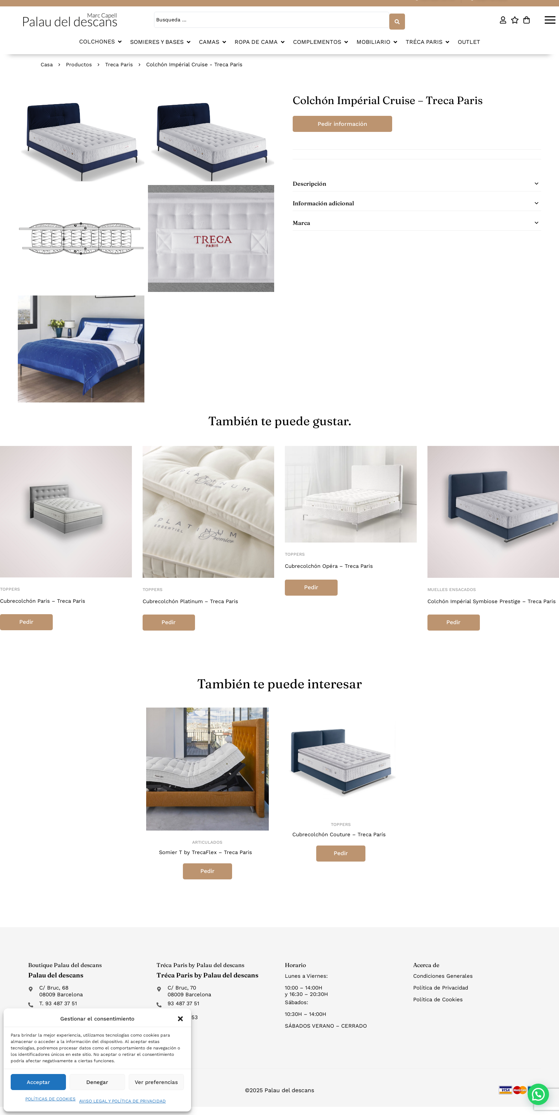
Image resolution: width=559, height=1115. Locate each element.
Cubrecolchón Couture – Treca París (339, 842)
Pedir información (347, 122)
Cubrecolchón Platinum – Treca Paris (195, 599)
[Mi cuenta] (503, 19)
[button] (180, 1018)
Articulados (207, 850)
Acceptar (38, 1082)
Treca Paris (119, 63)
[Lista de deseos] (514, 19)
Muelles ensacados (451, 588)
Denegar (97, 1082)
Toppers (10, 587)
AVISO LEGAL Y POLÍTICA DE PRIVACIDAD (122, 1101)
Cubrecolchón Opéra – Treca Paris (333, 564)
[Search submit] (396, 19)
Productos (79, 63)
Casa (47, 63)
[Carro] (526, 19)
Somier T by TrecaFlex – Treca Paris (205, 860)
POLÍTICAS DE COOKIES (50, 1098)
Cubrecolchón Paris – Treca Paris (46, 599)
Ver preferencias (156, 1082)
